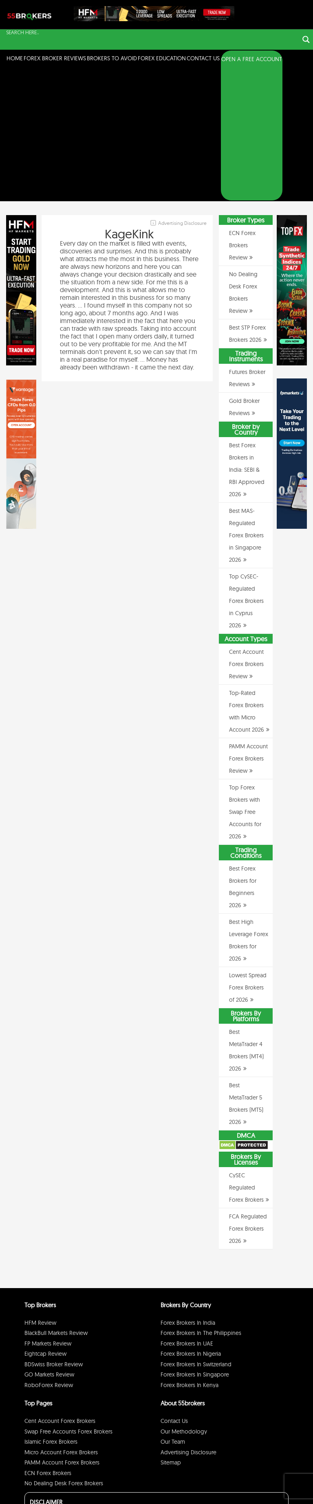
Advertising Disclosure (188, 1319)
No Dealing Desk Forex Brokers (63, 1350)
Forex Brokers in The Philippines (201, 1200)
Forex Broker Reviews (55, 58)
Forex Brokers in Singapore (195, 1242)
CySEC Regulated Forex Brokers (246, 1055)
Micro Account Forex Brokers (61, 1319)
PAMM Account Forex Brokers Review (248, 626)
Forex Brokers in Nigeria (191, 1221)
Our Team (173, 1309)
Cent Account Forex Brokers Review (246, 532)
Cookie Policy (271, 1485)
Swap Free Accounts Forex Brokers (68, 1298)
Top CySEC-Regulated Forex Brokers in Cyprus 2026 (246, 468)
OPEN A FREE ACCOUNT (251, 59)
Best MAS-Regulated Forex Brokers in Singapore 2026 (246, 403)
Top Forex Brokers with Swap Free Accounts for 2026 (245, 679)
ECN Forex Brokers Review (242, 113)
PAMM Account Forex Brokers (61, 1330)
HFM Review (40, 1190)
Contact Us (203, 58)
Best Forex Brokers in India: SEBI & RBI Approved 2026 (247, 337)
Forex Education (162, 58)
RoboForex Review (48, 1252)
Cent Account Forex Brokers (59, 1288)
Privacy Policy (213, 1485)
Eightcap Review (45, 1221)
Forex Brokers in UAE (187, 1210)
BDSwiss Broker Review (53, 1231)
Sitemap (171, 1330)
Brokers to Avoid (112, 58)
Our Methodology (184, 1298)
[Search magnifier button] (306, 39)
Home (15, 58)
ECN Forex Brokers (47, 1340)
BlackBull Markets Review (56, 1200)
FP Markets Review (47, 1210)
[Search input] (151, 32)
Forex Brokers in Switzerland (196, 1231)
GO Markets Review (49, 1242)
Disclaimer (242, 1485)
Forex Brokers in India (188, 1190)
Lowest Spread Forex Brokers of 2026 (248, 855)
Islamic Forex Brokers (50, 1309)
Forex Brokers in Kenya (189, 1252)
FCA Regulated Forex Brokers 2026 (248, 1096)
